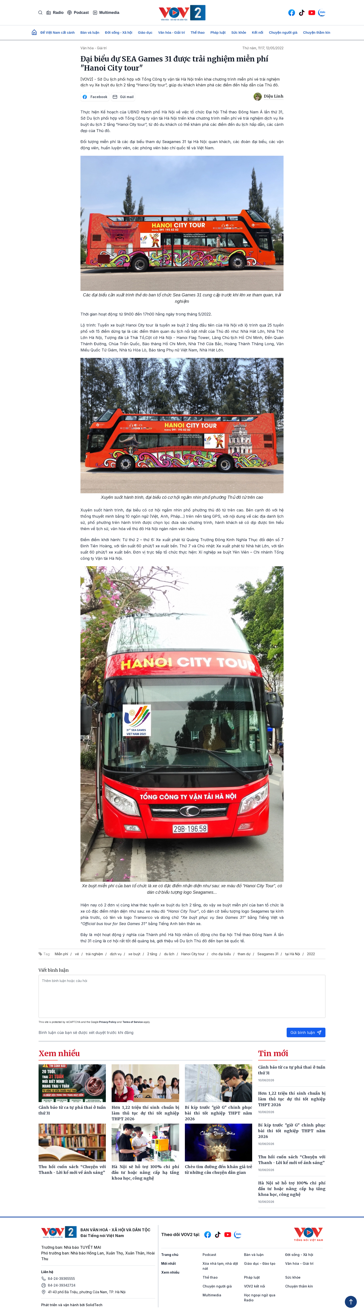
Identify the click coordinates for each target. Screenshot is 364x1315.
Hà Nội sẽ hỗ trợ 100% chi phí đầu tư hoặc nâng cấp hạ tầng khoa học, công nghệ (292, 1189)
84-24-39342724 (61, 1285)
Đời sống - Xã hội (118, 32)
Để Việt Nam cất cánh (57, 32)
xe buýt (134, 954)
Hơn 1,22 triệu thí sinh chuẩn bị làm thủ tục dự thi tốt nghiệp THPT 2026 (292, 1099)
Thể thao (198, 32)
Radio (54, 12)
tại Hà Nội (292, 954)
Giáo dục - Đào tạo (259, 1263)
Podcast (78, 12)
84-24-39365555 (61, 1278)
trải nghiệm (94, 954)
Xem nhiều (170, 1272)
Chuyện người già (283, 32)
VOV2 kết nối (254, 1286)
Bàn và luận (89, 32)
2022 (311, 954)
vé (77, 954)
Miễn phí (61, 954)
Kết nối (257, 32)
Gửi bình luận (306, 1032)
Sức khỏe (238, 32)
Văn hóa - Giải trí (171, 32)
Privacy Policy (107, 1022)
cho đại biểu (221, 954)
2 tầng (152, 954)
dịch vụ (115, 954)
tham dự (244, 954)
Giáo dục (145, 32)
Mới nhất (168, 1263)
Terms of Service (132, 1022)
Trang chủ (169, 1255)
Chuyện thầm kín (316, 32)
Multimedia (106, 12)
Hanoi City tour (193, 954)
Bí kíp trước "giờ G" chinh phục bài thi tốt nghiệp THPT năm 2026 (292, 1131)
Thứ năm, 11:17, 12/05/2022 (263, 48)
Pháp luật (218, 32)
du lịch (169, 954)
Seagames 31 (267, 954)
